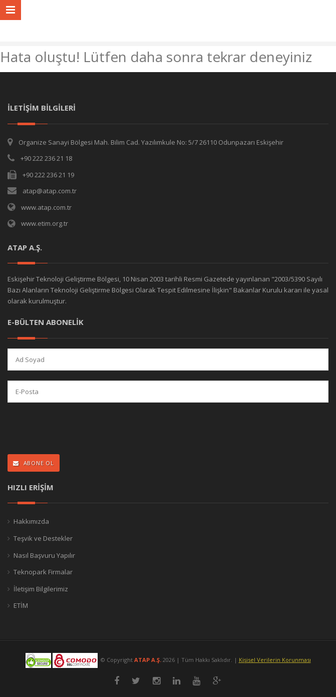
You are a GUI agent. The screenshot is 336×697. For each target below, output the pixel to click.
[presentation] (73, 429)
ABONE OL (33, 463)
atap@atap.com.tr (50, 190)
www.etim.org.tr (44, 223)
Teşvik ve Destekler (43, 538)
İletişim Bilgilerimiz (41, 588)
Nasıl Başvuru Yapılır (44, 555)
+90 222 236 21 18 (46, 158)
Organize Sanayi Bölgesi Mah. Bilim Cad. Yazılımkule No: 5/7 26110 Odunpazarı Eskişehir (151, 142)
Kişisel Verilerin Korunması (275, 659)
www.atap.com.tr (46, 207)
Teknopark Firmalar (43, 571)
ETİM (21, 605)
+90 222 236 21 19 (48, 174)
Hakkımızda (31, 521)
